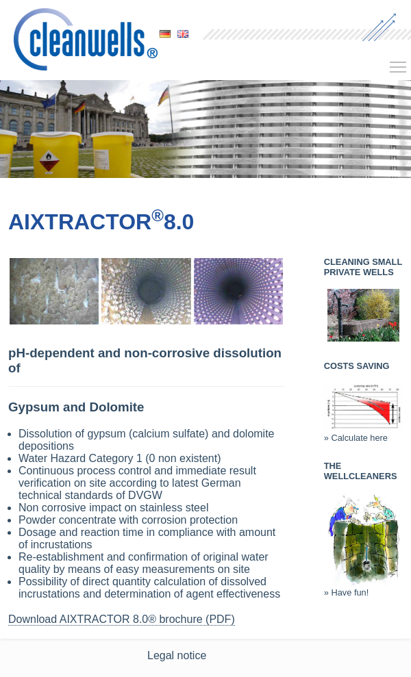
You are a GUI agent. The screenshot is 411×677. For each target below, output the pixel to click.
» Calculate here (363, 432)
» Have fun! (363, 587)
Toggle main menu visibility (399, 62)
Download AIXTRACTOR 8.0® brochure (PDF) (121, 619)
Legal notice (176, 655)
